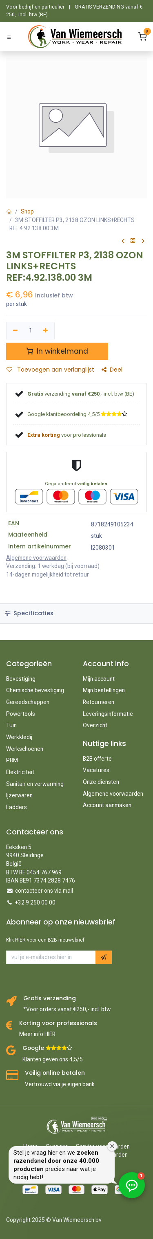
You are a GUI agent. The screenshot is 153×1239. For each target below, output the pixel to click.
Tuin (11, 725)
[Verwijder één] (15, 331)
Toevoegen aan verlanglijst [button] (50, 370)
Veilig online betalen (55, 1073)
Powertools (20, 714)
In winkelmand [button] (57, 351)
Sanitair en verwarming (35, 784)
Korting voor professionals (58, 1023)
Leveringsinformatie (108, 714)
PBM (12, 760)
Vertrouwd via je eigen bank (60, 1084)
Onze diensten (101, 782)
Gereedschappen (27, 702)
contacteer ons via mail (44, 890)
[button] (103, 957)
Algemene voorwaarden (113, 793)
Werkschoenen (24, 749)
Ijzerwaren (19, 795)
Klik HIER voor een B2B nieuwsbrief (45, 940)
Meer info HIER (37, 1034)
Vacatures (96, 770)
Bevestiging (20, 679)
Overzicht (95, 725)
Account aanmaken (107, 805)
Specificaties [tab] (29, 613)
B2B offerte (97, 758)
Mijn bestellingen (104, 690)
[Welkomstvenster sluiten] (112, 1146)
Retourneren (98, 702)
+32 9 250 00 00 (35, 902)
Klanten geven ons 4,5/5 (52, 1059)
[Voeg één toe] (45, 331)
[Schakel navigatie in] (9, 37)
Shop (27, 211)
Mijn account (99, 679)
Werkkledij (19, 737)
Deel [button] (112, 370)
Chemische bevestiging (35, 690)
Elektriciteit (20, 772)
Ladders (16, 807)
